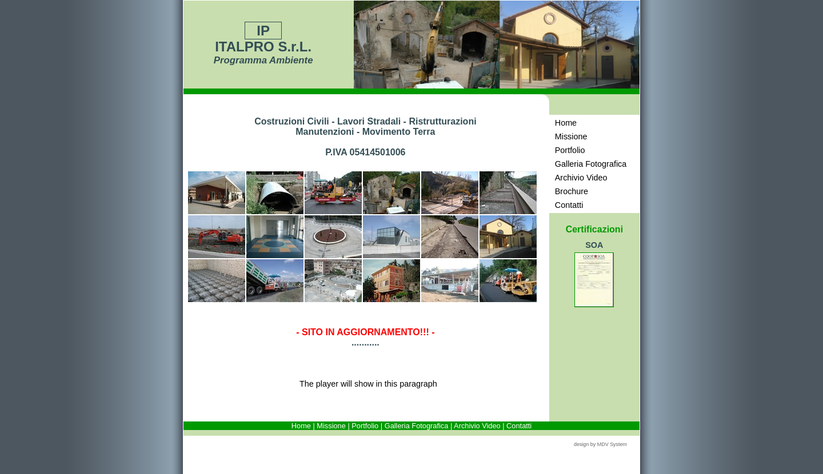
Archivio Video (477, 425)
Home (301, 425)
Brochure (571, 191)
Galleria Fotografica (417, 425)
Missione (331, 425)
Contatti (519, 425)
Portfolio (364, 425)
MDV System (612, 444)
